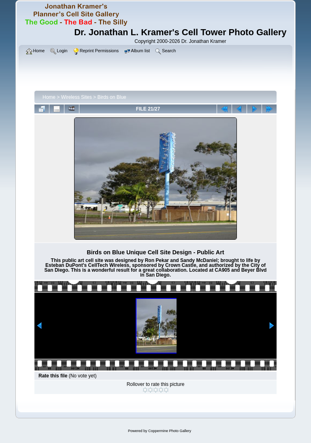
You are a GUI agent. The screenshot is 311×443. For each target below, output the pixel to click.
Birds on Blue (111, 97)
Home (49, 97)
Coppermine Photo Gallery (169, 431)
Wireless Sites (76, 97)
